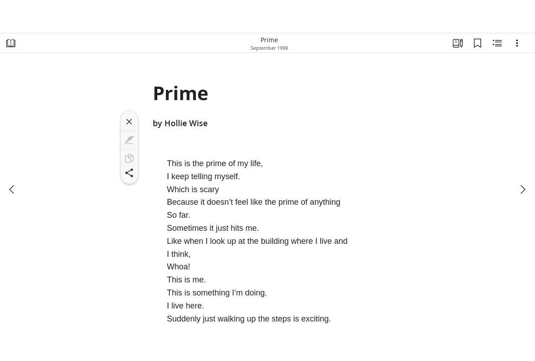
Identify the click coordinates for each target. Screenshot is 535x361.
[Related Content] (497, 43)
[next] (522, 189)
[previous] (13, 189)
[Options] (517, 43)
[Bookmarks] (477, 43)
